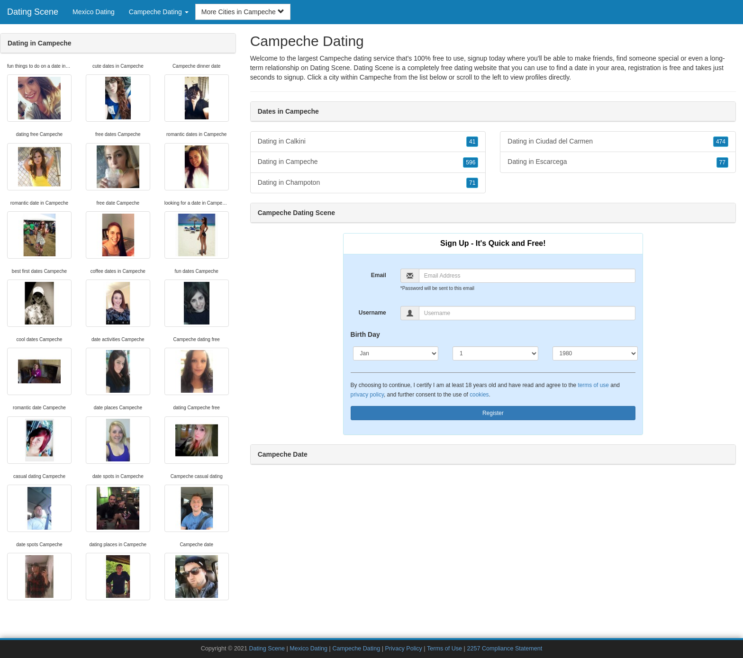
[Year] (595, 353)
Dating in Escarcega (617, 162)
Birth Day (365, 334)
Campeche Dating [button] (159, 12)
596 (470, 162)
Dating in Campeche (368, 162)
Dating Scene (32, 12)
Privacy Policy (403, 648)
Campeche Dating (356, 648)
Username (372, 312)
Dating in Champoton (368, 183)
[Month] (396, 353)
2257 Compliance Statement (504, 648)
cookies (479, 394)
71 (472, 183)
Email (378, 275)
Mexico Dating (93, 12)
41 (472, 141)
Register (493, 413)
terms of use (593, 385)
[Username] (527, 313)
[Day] (495, 353)
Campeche (376, 77)
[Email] (527, 276)
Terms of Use (444, 648)
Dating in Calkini (368, 141)
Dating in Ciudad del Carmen (617, 141)
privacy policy (367, 394)
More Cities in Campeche (242, 12)
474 (720, 141)
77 (722, 162)
